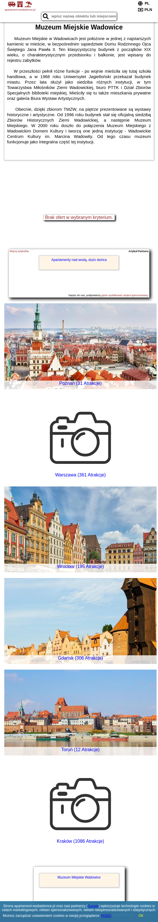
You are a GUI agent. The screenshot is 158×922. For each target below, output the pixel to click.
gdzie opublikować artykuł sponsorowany (124, 295)
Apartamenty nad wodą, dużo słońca (79, 260)
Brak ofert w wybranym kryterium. (79, 217)
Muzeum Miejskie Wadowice (79, 877)
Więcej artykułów (19, 251)
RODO (106, 916)
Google (93, 906)
